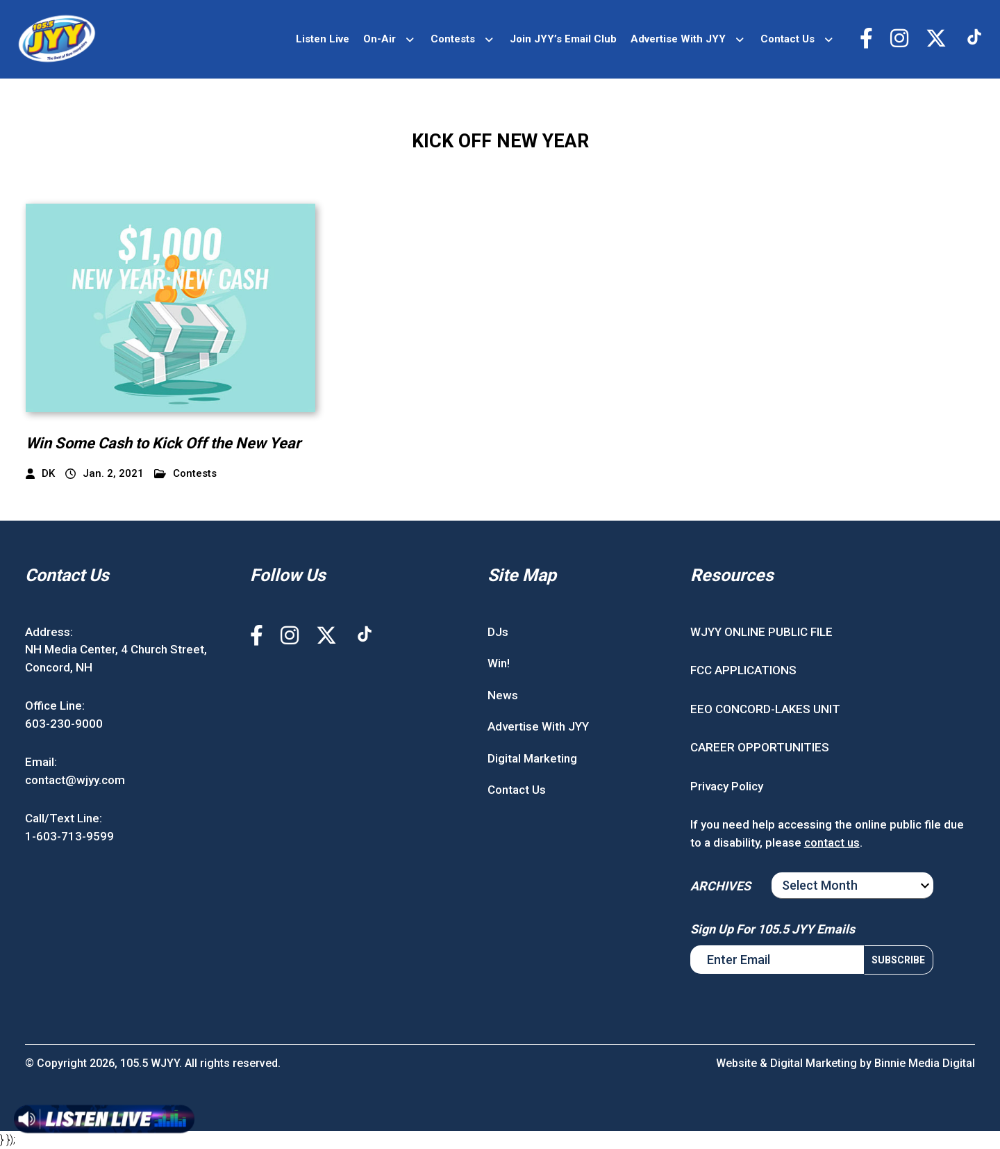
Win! (499, 663)
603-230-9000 (64, 724)
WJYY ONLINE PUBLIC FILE (761, 632)
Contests (453, 39)
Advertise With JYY (678, 39)
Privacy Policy (726, 786)
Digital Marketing (532, 758)
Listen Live (322, 39)
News (503, 695)
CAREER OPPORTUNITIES (759, 747)
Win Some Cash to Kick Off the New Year (163, 443)
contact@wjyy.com (75, 780)
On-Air (379, 39)
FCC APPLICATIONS (743, 670)
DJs (498, 632)
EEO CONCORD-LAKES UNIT (765, 709)
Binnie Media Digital (924, 1063)
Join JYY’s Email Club (563, 39)
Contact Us (787, 39)
